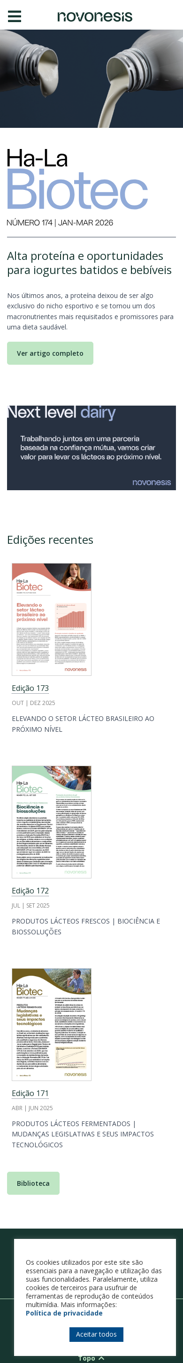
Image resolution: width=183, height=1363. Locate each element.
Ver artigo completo (50, 353)
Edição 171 (30, 1093)
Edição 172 (30, 890)
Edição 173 (30, 688)
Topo (92, 1358)
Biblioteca (33, 1183)
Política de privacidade (64, 1312)
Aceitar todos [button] (96, 1334)
